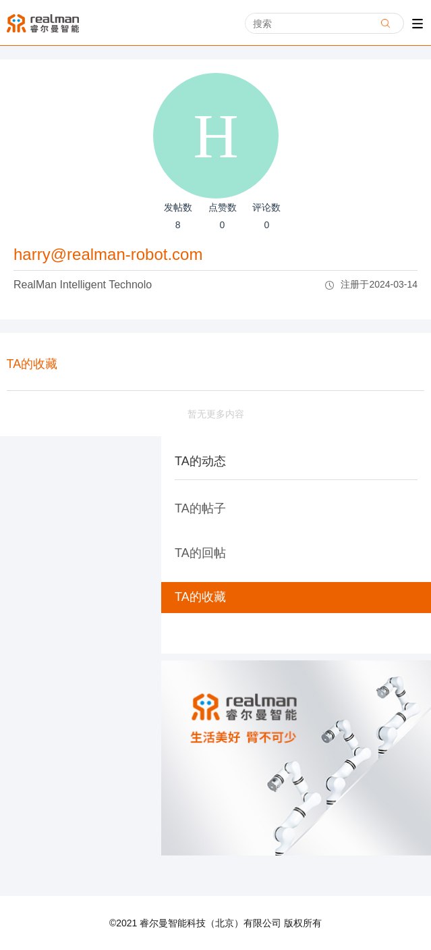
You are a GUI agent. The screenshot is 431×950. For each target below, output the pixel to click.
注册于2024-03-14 (371, 284)
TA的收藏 (200, 597)
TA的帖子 (200, 508)
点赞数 (222, 218)
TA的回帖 (200, 553)
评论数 (266, 218)
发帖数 (178, 218)
